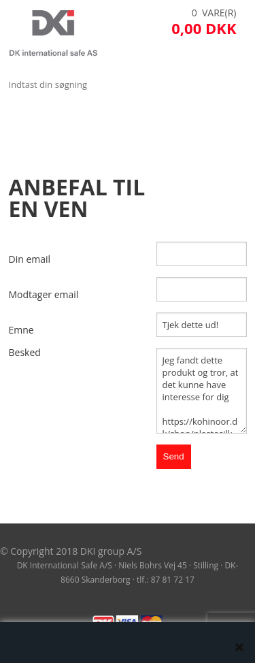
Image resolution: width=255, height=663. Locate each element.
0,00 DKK (203, 28)
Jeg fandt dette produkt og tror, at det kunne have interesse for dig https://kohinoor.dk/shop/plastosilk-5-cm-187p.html (201, 391)
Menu (23, 118)
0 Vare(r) (214, 12)
